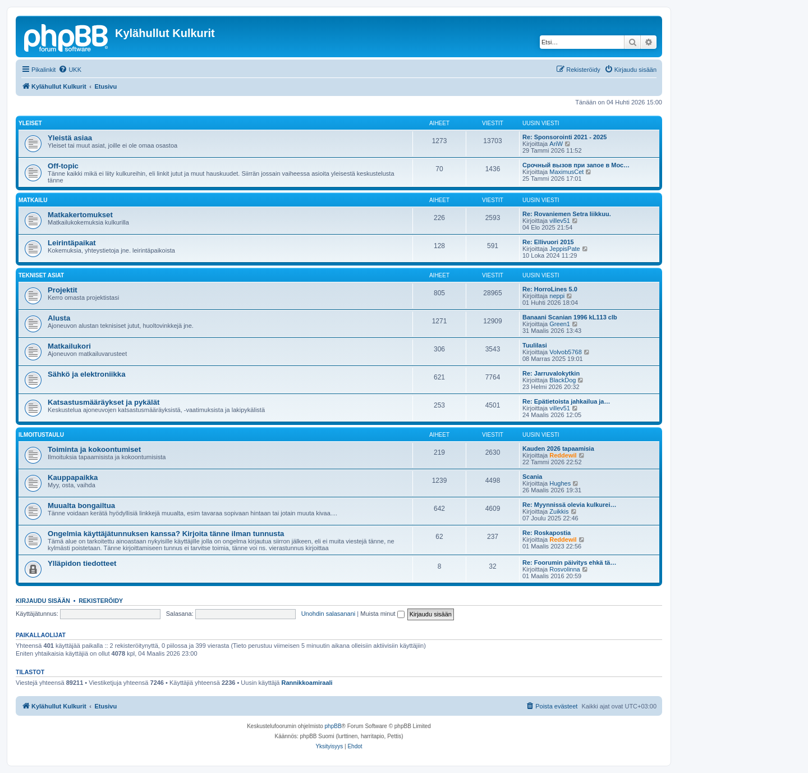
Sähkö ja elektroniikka (87, 374)
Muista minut (382, 613)
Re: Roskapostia (546, 532)
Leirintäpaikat (72, 243)
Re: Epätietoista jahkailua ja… (566, 401)
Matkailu (33, 200)
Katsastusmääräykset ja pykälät (103, 402)
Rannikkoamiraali (307, 682)
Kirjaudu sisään (43, 600)
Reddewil (562, 455)
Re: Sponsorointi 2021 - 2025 (564, 137)
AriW (556, 143)
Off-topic (63, 166)
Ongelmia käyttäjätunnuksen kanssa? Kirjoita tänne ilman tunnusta (166, 533)
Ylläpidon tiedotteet (82, 563)
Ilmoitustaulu (41, 435)
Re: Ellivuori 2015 (548, 242)
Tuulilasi (534, 345)
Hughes (560, 483)
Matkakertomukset (80, 215)
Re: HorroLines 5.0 (549, 289)
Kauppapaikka (73, 477)
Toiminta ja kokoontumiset (94, 449)
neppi (556, 295)
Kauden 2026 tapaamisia (558, 448)
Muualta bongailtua (81, 505)
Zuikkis (558, 511)
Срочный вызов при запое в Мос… (576, 165)
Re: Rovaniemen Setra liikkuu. (566, 214)
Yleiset (30, 123)
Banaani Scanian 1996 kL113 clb (569, 317)
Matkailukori (69, 346)
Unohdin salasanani (328, 613)
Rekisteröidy (101, 600)
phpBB (333, 726)
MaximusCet (566, 171)
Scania (532, 476)
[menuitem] (69, 69)
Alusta (59, 318)
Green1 (559, 324)
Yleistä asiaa (70, 138)
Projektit (62, 290)
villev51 (559, 220)
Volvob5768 (565, 352)
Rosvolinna (564, 569)
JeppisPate (564, 248)
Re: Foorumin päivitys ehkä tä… (569, 562)
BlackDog (562, 380)
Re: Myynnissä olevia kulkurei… (569, 504)
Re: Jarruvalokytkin (551, 373)
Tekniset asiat (41, 275)
